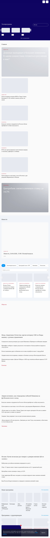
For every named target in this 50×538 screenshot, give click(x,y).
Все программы (45, 435)
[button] (30, 30)
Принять (43, 532)
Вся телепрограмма (25, 38)
